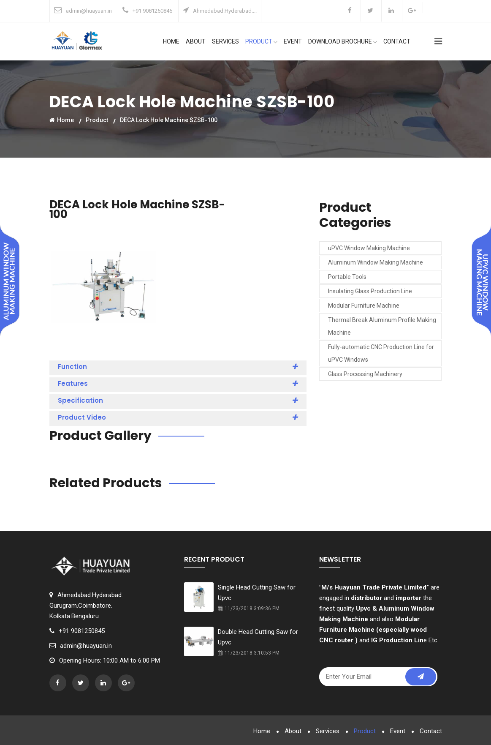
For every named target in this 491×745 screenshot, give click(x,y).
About (196, 41)
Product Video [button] (178, 417)
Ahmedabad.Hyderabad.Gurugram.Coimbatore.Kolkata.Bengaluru (86, 605)
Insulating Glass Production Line (370, 291)
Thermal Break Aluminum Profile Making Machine (382, 326)
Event (293, 41)
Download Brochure (342, 41)
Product (261, 41)
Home (171, 41)
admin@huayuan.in (89, 11)
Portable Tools (347, 276)
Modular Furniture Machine (363, 305)
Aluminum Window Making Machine (375, 262)
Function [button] (178, 366)
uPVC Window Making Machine (369, 248)
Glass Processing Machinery (365, 374)
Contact (396, 41)
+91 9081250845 (152, 11)
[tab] (178, 367)
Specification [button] (178, 400)
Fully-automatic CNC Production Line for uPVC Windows (381, 353)
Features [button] (178, 383)
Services (225, 41)
